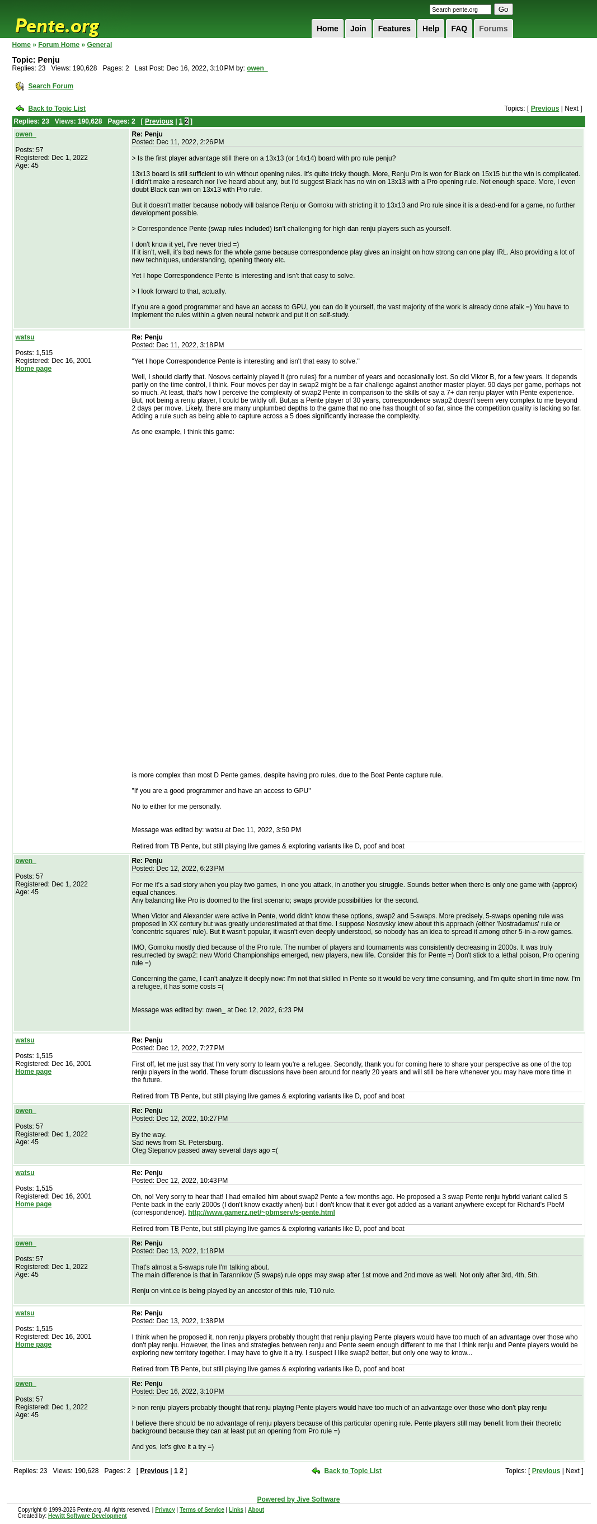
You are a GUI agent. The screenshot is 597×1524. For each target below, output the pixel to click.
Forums (493, 28)
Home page (34, 368)
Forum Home (58, 45)
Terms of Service (202, 1510)
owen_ (257, 68)
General (99, 45)
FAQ (459, 28)
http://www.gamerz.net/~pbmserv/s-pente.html (261, 1212)
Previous (545, 108)
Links (236, 1510)
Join (358, 28)
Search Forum (51, 86)
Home (328, 28)
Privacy (165, 1510)
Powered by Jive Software (298, 1499)
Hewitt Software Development (87, 1516)
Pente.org (71, 19)
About (256, 1510)
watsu (25, 337)
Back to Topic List (57, 108)
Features (394, 28)
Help (430, 28)
